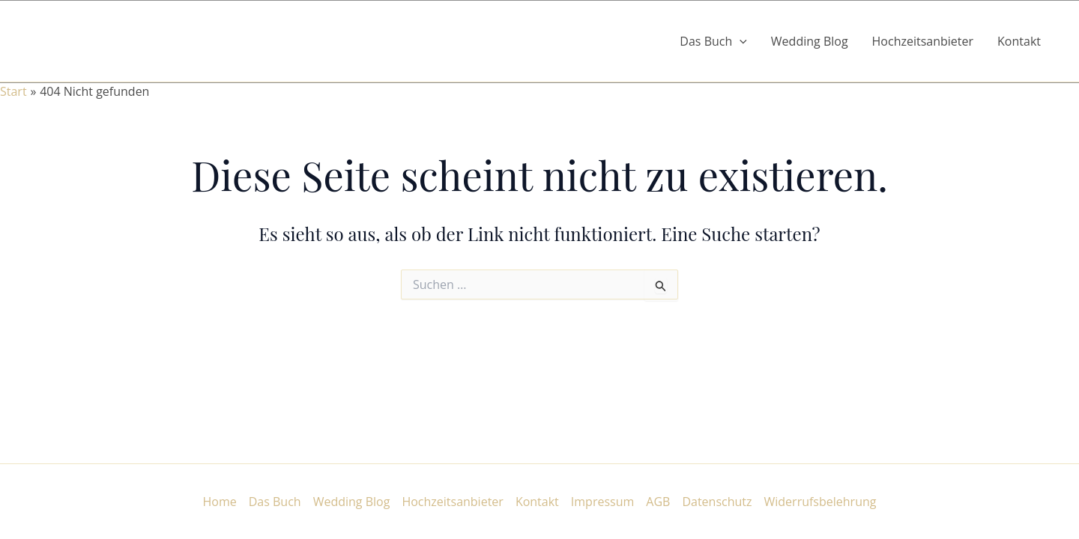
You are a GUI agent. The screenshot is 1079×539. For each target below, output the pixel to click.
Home (220, 501)
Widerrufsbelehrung (820, 501)
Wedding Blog (809, 41)
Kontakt (1019, 41)
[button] (739, 41)
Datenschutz (717, 501)
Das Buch (275, 501)
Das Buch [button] (713, 41)
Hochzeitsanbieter (923, 41)
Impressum (602, 501)
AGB (658, 501)
